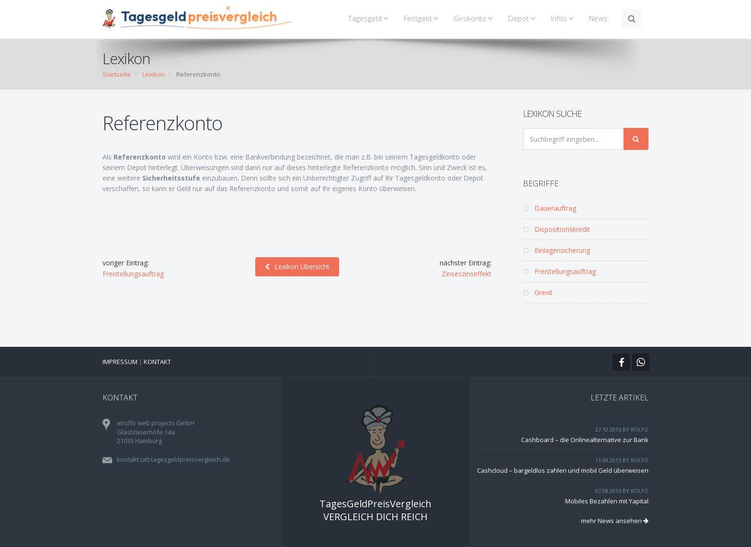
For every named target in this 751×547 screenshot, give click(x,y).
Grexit (538, 292)
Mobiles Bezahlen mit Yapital (607, 501)
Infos (564, 18)
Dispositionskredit (556, 229)
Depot (523, 18)
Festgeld (422, 18)
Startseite (116, 74)
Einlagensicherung (556, 250)
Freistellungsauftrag (133, 273)
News (598, 18)
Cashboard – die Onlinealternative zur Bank (585, 439)
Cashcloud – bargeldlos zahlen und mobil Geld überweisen (563, 470)
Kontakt (157, 361)
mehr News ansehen (615, 520)
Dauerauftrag (549, 208)
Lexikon (153, 74)
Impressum (119, 361)
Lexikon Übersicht (297, 266)
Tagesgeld (369, 18)
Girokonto (475, 18)
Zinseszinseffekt (466, 273)
